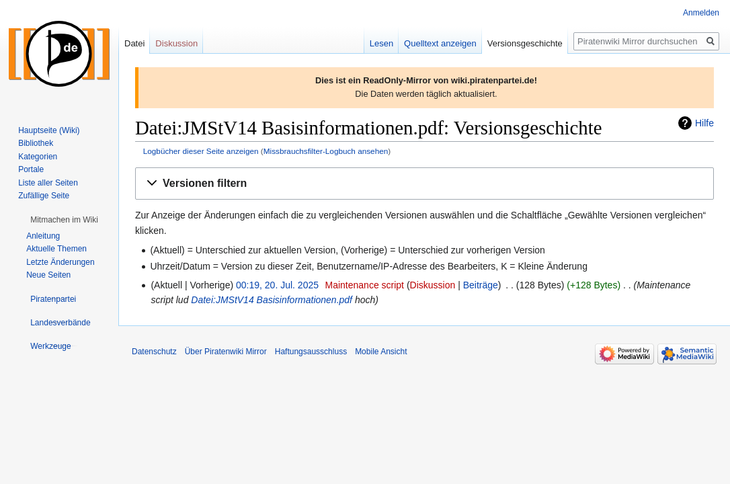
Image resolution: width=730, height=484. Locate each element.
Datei (134, 43)
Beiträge (480, 285)
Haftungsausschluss (311, 351)
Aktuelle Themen (56, 248)
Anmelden (701, 12)
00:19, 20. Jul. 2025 (277, 285)
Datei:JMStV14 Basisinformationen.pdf (271, 299)
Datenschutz (154, 351)
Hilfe (704, 123)
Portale (31, 169)
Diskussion (433, 285)
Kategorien (37, 156)
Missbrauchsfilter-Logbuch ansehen (326, 151)
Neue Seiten (48, 275)
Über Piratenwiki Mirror (226, 351)
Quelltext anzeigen (440, 43)
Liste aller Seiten (48, 183)
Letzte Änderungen (60, 262)
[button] (424, 184)
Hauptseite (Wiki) (48, 130)
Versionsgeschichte (525, 43)
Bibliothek (35, 143)
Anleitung (43, 236)
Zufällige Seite (43, 195)
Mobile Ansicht (381, 351)
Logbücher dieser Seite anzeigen (201, 151)
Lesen (381, 43)
